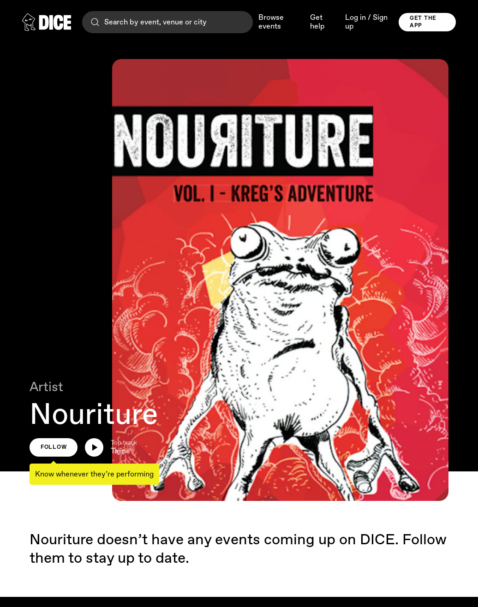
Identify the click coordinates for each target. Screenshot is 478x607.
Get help (317, 22)
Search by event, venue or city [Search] (148, 22)
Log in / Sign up (366, 22)
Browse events (271, 22)
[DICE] (46, 22)
